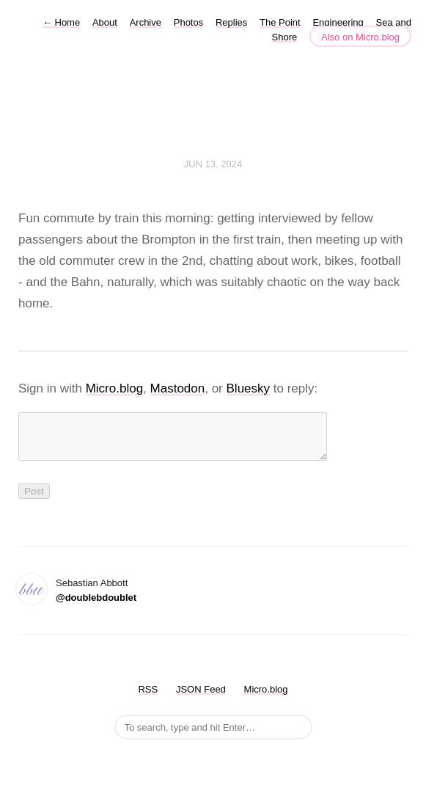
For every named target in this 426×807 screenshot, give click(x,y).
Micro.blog (114, 388)
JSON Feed (201, 698)
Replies (231, 22)
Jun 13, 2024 (213, 163)
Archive (145, 22)
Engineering (337, 22)
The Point (280, 22)
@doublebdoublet (96, 606)
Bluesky (249, 388)
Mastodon (177, 388)
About (104, 22)
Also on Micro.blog (360, 37)
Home (61, 22)
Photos (188, 22)
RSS (148, 698)
